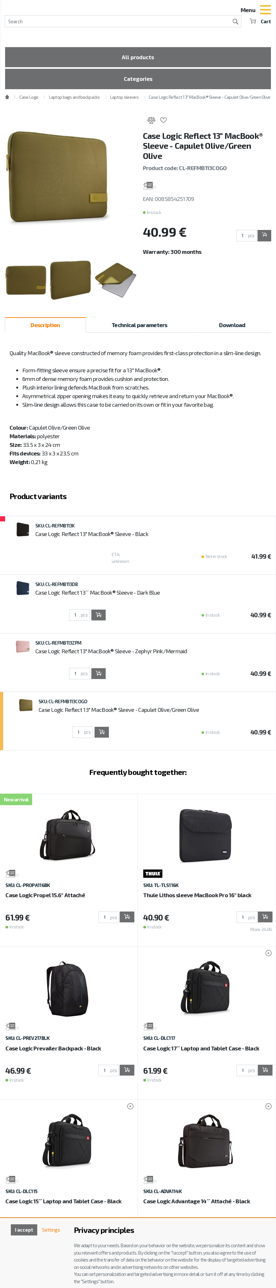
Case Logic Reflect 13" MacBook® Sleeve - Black (91, 536)
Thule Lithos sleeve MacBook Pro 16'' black (197, 897)
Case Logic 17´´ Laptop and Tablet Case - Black (201, 1050)
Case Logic (29, 99)
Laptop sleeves (124, 99)
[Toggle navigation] (265, 10)
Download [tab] (232, 327)
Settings (50, 1230)
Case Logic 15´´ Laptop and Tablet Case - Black (63, 1203)
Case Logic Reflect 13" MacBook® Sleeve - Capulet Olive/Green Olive (209, 99)
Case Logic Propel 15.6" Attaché (45, 897)
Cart (260, 21)
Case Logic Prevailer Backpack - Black (53, 1050)
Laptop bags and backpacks (74, 99)
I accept (22, 1230)
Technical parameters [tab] (139, 327)
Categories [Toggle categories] (138, 80)
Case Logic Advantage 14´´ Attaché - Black (196, 1203)
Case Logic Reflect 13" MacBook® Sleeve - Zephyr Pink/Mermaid (111, 653)
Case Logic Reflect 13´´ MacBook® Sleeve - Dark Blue (97, 594)
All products (138, 57)
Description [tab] (45, 327)
